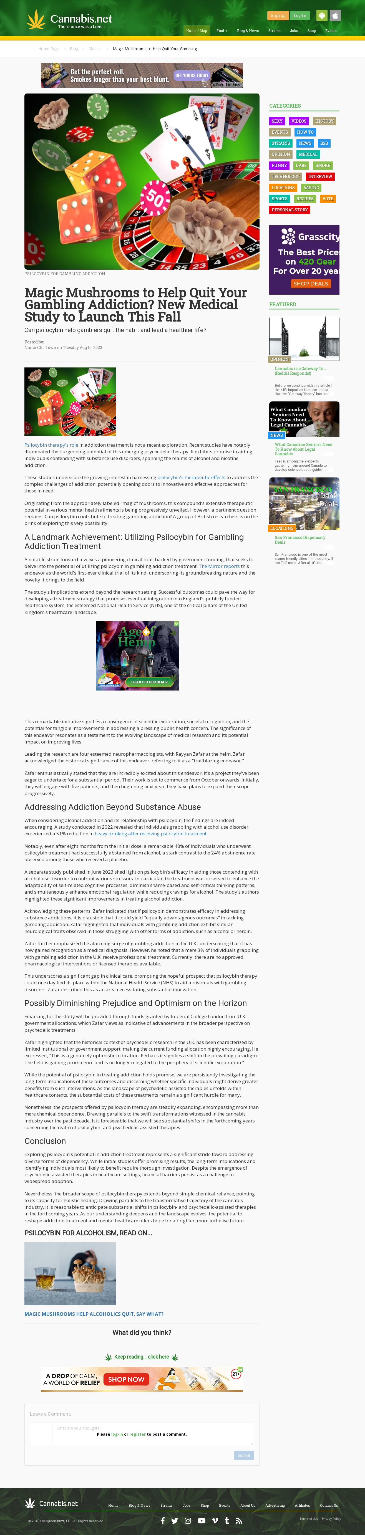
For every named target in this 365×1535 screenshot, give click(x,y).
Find (222, 30)
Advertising (275, 1505)
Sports (280, 198)
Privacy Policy (331, 1519)
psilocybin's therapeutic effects (191, 477)
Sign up (278, 15)
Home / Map (196, 30)
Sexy (277, 121)
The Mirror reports (219, 566)
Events (331, 30)
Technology (285, 176)
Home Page (49, 48)
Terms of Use (309, 1519)
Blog (74, 48)
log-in (117, 1434)
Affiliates (302, 1505)
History (324, 121)
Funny (279, 165)
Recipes (305, 198)
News (305, 143)
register (137, 1434)
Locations (283, 187)
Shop (312, 30)
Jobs (294, 30)
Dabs (301, 165)
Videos (298, 121)
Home (113, 1505)
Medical (95, 48)
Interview (320, 176)
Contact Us (329, 1505)
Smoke (323, 165)
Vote (328, 198)
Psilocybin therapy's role (51, 445)
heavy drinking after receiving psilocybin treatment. (151, 833)
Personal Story (290, 210)
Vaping (311, 187)
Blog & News (248, 30)
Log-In (300, 15)
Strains (274, 30)
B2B (324, 143)
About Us (247, 1505)
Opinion (281, 154)
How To (305, 132)
